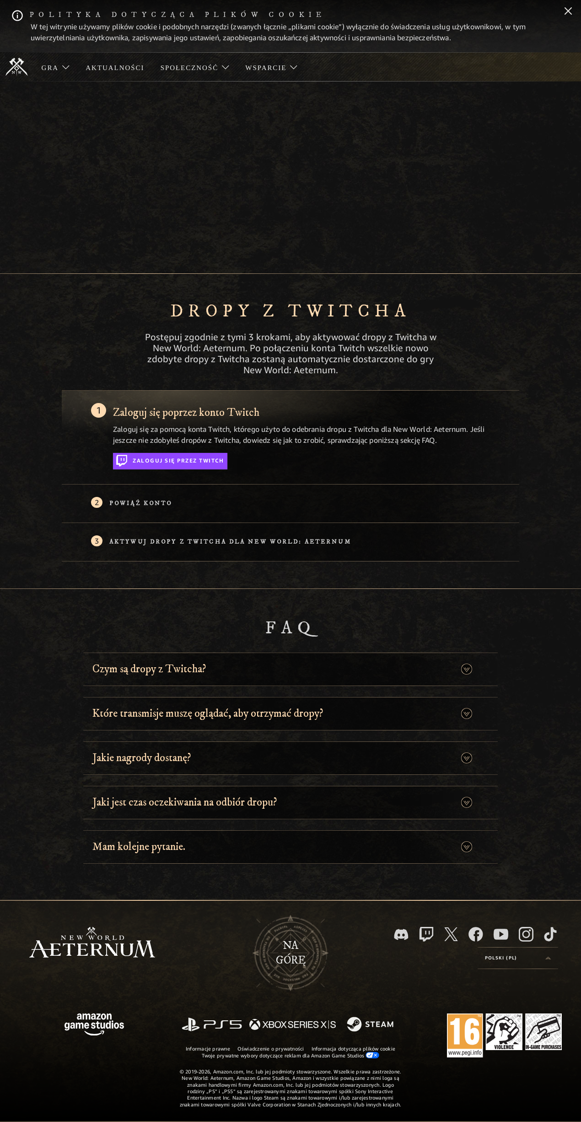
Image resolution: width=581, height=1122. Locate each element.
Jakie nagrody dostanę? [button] (141, 758)
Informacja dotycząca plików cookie (353, 1048)
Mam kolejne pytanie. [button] (138, 847)
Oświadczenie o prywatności (270, 1048)
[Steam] (371, 1025)
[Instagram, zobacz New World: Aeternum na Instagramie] (526, 934)
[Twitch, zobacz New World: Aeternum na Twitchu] (426, 934)
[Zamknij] (568, 11)
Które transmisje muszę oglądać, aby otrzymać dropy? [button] (207, 713)
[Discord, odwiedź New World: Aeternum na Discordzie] (401, 934)
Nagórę (291, 953)
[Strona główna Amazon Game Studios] (94, 1025)
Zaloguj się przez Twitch (170, 458)
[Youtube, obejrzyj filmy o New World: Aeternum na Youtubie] (501, 934)
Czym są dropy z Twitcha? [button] (149, 669)
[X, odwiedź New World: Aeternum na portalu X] (451, 934)
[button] (466, 669)
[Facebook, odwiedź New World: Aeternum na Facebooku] (475, 934)
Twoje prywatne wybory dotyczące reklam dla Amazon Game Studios (291, 1055)
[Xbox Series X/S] (292, 1025)
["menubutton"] (55, 67)
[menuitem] (55, 67)
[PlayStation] (212, 1025)
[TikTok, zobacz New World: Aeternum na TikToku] (550, 934)
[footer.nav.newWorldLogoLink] (92, 943)
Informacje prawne (208, 1048)
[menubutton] (518, 958)
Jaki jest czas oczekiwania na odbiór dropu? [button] (184, 802)
